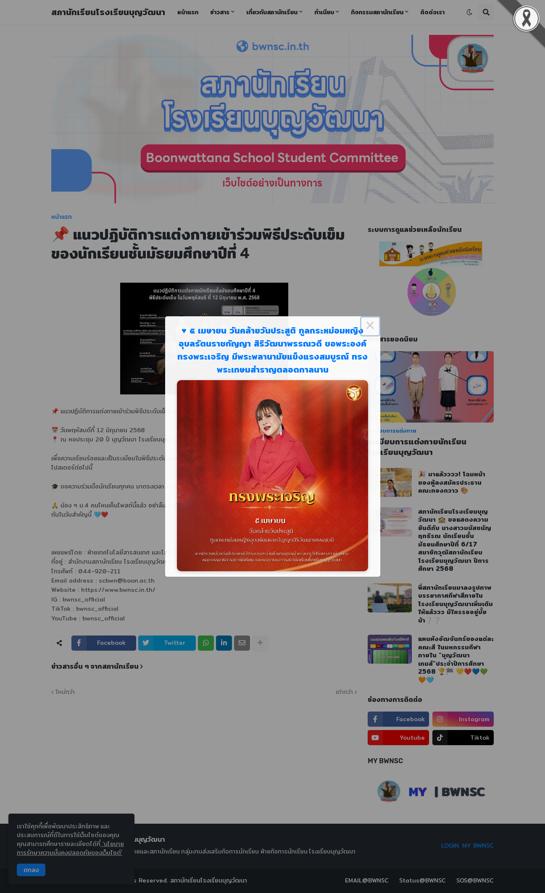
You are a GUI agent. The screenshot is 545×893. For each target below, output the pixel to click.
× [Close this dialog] (370, 326)
